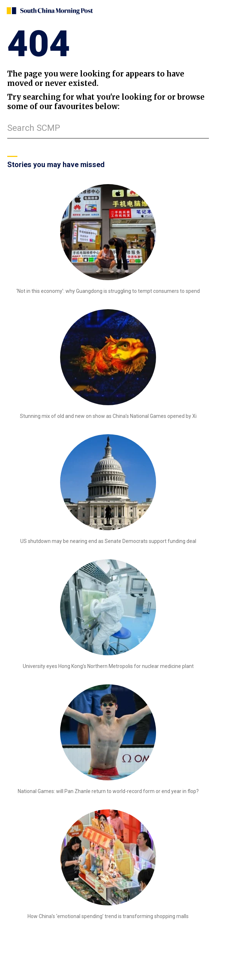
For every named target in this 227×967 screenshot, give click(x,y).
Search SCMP (33, 128)
